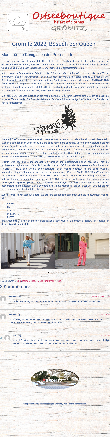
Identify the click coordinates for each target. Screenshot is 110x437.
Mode (33, 281)
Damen (26, 281)
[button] (55, 3)
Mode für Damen (45, 281)
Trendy (58, 281)
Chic (19, 281)
